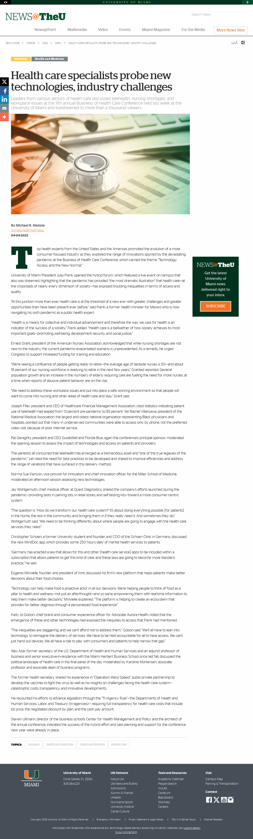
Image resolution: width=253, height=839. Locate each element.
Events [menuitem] (125, 30)
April (57, 43)
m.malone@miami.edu (27, 230)
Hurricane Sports (122, 802)
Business (21, 59)
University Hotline (122, 806)
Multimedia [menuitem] (77, 30)
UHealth (116, 797)
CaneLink (164, 793)
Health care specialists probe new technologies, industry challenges (112, 43)
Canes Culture (120, 811)
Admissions (118, 788)
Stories (30, 43)
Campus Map (214, 779)
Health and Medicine (49, 59)
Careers (163, 806)
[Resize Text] (234, 43)
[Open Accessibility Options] (5, 2)
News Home (12, 43)
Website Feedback (213, 819)
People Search (167, 783)
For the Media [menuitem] (193, 30)
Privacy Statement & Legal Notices (146, 819)
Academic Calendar (171, 779)
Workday (164, 802)
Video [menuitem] (103, 30)
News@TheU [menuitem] (45, 30)
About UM (117, 779)
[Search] (243, 14)
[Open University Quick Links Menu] (247, 2)
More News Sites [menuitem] (231, 30)
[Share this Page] (240, 45)
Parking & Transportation (221, 783)
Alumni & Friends (122, 793)
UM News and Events (124, 783)
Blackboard (165, 797)
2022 (45, 43)
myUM (162, 788)
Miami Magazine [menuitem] (156, 30)
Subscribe (216, 306)
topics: (16, 744)
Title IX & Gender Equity (183, 819)
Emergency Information (109, 819)
